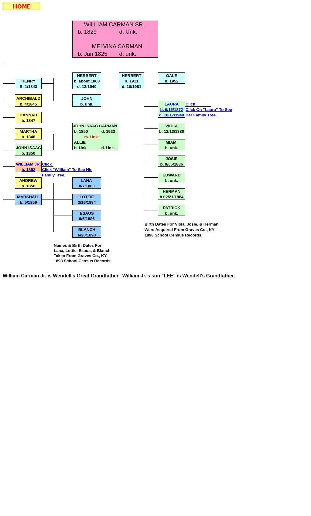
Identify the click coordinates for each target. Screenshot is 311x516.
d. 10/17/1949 (171, 115)
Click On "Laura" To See (209, 109)
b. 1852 (28, 169)
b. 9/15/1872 (171, 109)
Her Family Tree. (201, 115)
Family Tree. (53, 175)
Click (190, 104)
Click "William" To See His (67, 169)
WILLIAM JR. (28, 164)
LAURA (172, 104)
